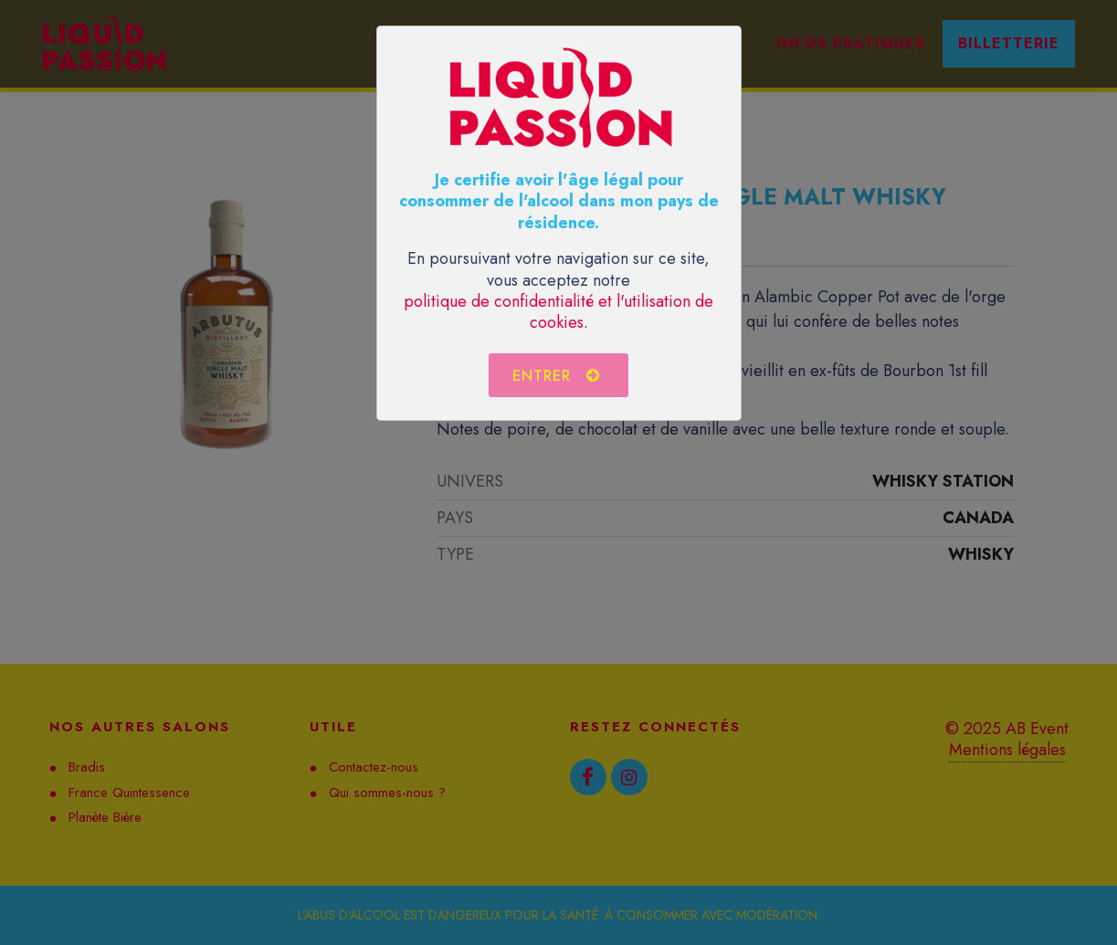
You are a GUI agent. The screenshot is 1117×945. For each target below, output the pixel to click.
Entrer (556, 375)
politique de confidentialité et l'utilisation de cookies (558, 311)
